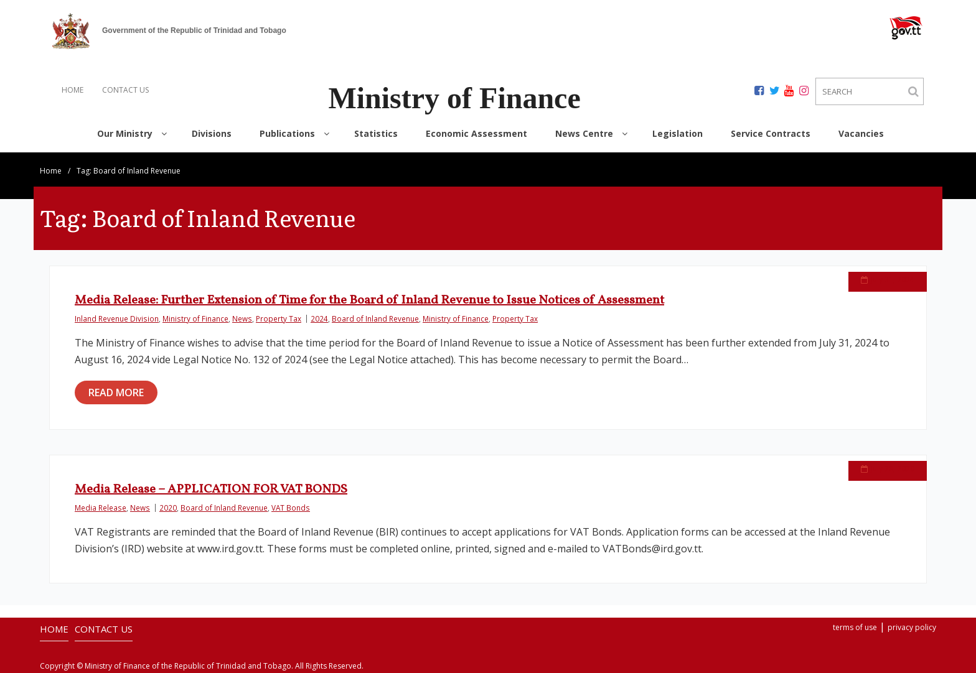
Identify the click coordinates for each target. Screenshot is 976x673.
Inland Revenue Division (117, 318)
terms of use (855, 627)
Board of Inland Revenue (375, 318)
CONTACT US (125, 90)
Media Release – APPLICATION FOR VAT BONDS (211, 489)
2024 (319, 318)
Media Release (100, 508)
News (242, 318)
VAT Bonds (290, 508)
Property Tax (278, 318)
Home (51, 170)
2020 (168, 508)
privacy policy (912, 627)
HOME (72, 90)
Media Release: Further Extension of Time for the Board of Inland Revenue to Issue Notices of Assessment (369, 300)
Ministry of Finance (195, 318)
